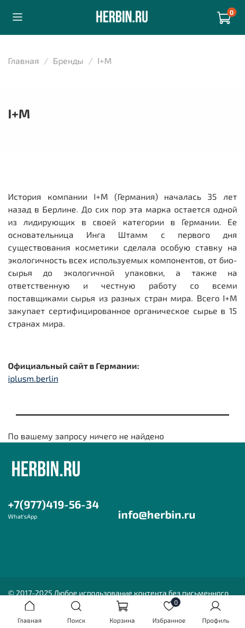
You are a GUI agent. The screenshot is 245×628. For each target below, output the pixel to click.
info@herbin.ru (156, 514)
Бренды (68, 61)
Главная (23, 61)
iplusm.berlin (33, 378)
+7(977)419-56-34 (53, 504)
